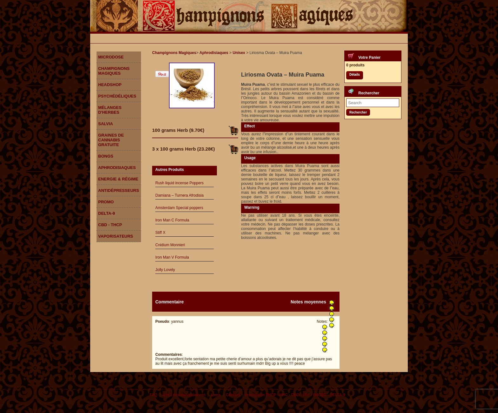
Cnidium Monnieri (170, 245)
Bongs (105, 156)
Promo (106, 202)
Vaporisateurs (115, 236)
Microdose (111, 57)
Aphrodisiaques (117, 167)
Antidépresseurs (118, 190)
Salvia (105, 123)
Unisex (238, 53)
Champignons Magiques (114, 71)
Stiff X (160, 232)
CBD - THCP (110, 224)
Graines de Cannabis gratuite (111, 140)
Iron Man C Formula (172, 220)
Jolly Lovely (165, 269)
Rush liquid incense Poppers (179, 183)
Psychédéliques (117, 96)
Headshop (110, 84)
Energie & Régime (118, 179)
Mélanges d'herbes (110, 110)
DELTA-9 (106, 213)
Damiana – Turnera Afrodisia (179, 195)
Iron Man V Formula (172, 257)
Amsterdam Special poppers (179, 208)
